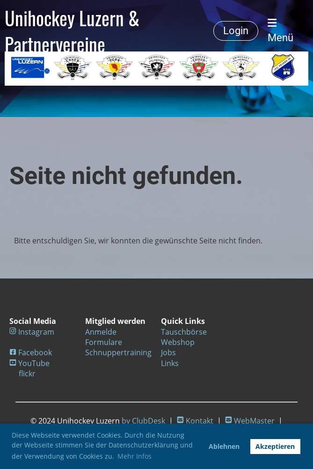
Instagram (36, 332)
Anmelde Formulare (103, 337)
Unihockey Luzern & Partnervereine (72, 31)
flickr (27, 373)
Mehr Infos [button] (134, 456)
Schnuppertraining (118, 352)
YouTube (34, 363)
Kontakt (199, 421)
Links (170, 363)
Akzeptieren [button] (275, 446)
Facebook (35, 352)
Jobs (168, 352)
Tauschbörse (184, 332)
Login (235, 31)
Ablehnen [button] (224, 446)
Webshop (178, 342)
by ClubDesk (143, 421)
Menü (280, 31)
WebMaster (254, 421)
